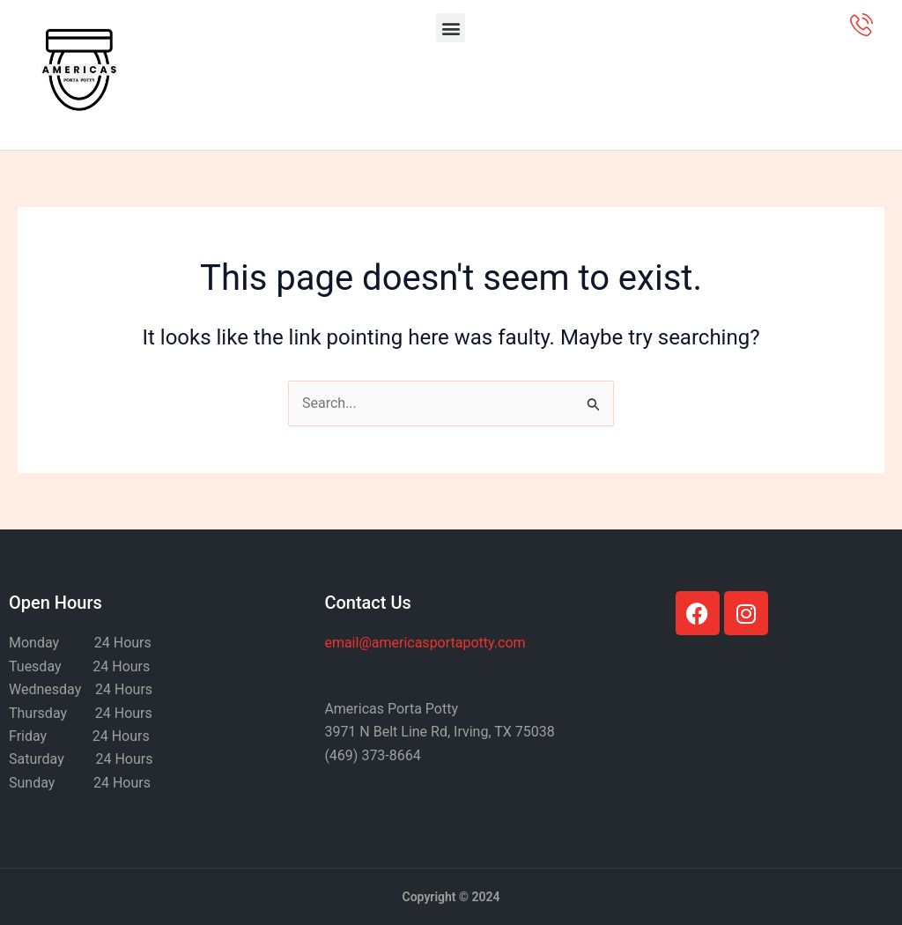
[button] (450, 27)
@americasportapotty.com (424, 642)
